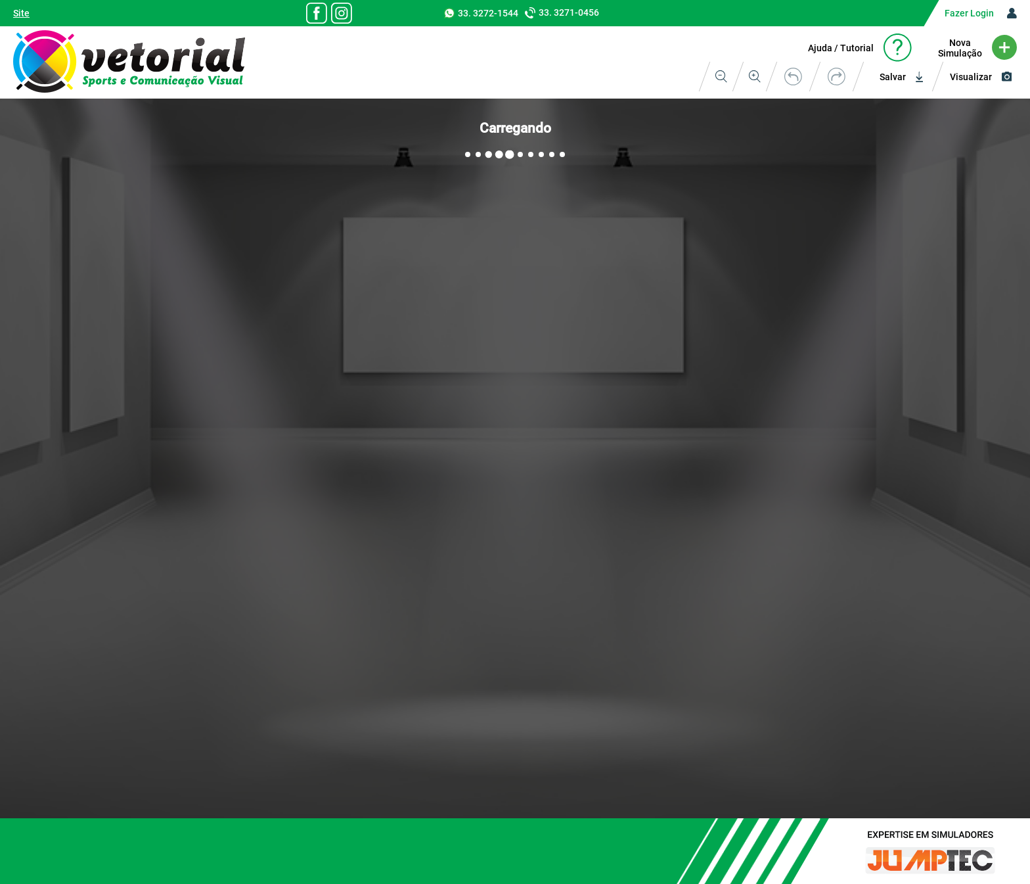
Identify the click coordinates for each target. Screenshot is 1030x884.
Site (21, 13)
